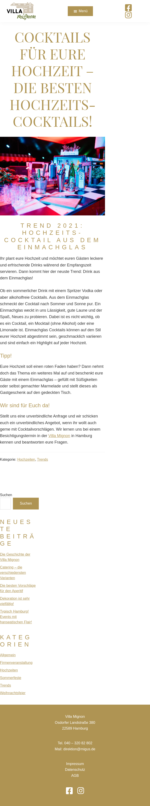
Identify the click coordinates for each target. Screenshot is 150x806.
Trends (42, 459)
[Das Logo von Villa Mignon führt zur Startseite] (21, 11)
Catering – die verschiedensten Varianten (13, 572)
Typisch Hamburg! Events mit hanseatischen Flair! (16, 617)
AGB (75, 775)
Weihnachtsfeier (12, 693)
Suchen (6, 495)
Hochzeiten (26, 459)
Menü (83, 11)
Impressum (75, 764)
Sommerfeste (10, 678)
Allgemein (8, 655)
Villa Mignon (59, 436)
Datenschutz (75, 769)
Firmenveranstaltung (16, 663)
